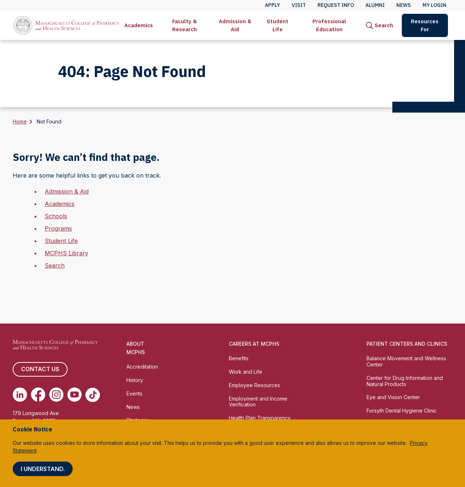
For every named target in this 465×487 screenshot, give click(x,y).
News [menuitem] (403, 5)
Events (134, 393)
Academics (138, 25)
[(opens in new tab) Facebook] (38, 394)
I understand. (43, 468)
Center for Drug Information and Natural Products (405, 381)
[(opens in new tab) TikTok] (92, 394)
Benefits (238, 358)
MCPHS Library (66, 253)
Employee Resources (254, 385)
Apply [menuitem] (272, 5)
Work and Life (245, 372)
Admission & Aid (235, 25)
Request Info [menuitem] (336, 5)
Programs (58, 228)
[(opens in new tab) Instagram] (56, 394)
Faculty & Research (184, 25)
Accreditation (142, 367)
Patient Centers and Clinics (407, 344)
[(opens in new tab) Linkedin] (20, 394)
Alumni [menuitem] (375, 5)
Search (55, 265)
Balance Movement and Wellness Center (406, 361)
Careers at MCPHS (254, 344)
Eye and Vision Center (393, 397)
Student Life (277, 25)
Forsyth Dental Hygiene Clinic (402, 410)
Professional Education (329, 25)
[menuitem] (138, 25)
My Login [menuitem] (434, 5)
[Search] (379, 25)
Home (20, 121)
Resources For (424, 25)
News (133, 407)
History (134, 380)
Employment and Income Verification (258, 401)
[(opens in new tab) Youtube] (74, 394)
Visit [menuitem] (299, 5)
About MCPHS (135, 348)
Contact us (40, 369)
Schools (56, 216)
